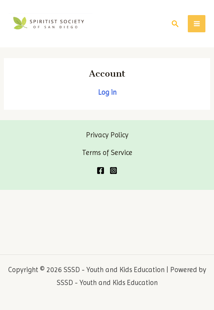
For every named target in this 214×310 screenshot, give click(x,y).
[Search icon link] (175, 24)
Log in (107, 92)
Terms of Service (107, 153)
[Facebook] (100, 170)
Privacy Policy (107, 135)
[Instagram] (113, 170)
